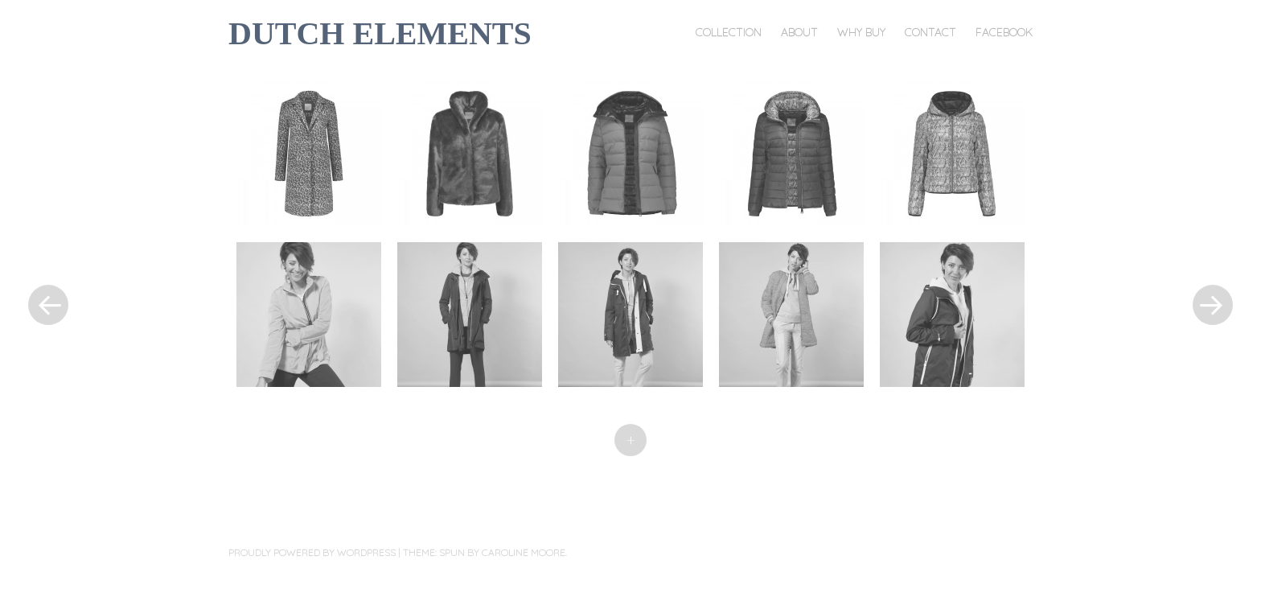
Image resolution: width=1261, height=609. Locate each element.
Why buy (861, 32)
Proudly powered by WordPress (312, 552)
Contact (930, 32)
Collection (729, 32)
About (799, 32)
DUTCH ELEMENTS (380, 33)
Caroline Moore (523, 552)
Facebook (1004, 32)
